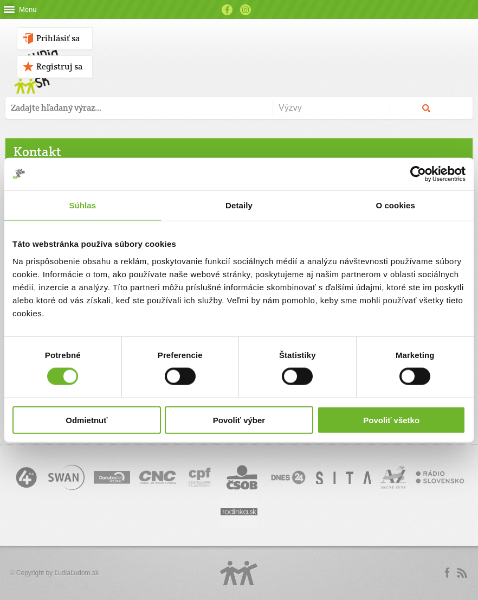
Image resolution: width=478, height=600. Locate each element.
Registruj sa (59, 66)
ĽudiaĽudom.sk (77, 573)
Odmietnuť (86, 419)
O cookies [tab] (395, 205)
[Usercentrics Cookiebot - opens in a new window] (418, 174)
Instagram (245, 9)
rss (461, 572)
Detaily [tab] (239, 205)
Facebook (227, 9)
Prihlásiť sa (58, 38)
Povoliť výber (239, 419)
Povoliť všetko (391, 419)
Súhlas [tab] (82, 205)
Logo (239, 573)
